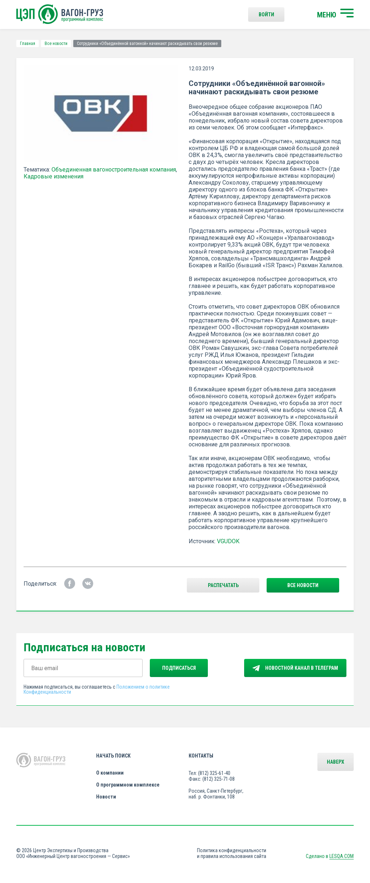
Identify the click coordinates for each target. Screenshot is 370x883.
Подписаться (179, 668)
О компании (110, 773)
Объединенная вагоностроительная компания (114, 169)
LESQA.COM (341, 856)
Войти (266, 14)
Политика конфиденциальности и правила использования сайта (231, 853)
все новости (302, 585)
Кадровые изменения (53, 176)
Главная (27, 43)
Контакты (201, 756)
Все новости (56, 43)
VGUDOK (228, 541)
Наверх (335, 762)
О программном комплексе (128, 785)
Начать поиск (113, 756)
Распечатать (223, 585)
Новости (106, 797)
